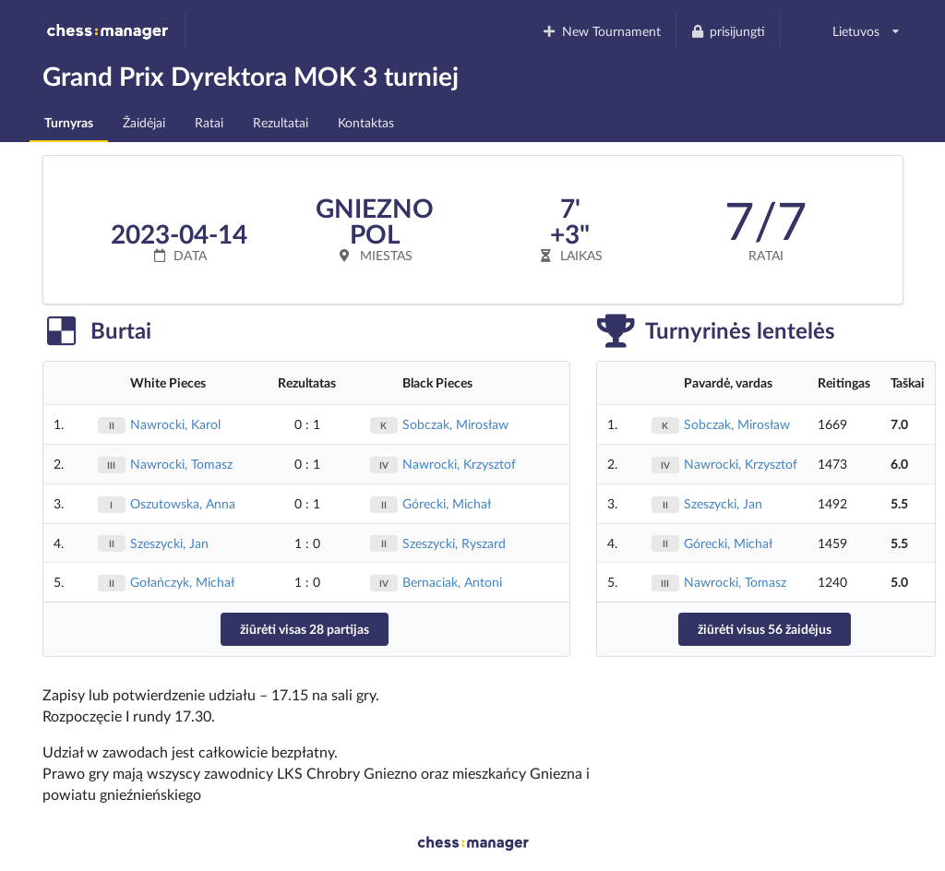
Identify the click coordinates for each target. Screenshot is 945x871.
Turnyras (68, 122)
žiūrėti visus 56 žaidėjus (764, 629)
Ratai (209, 122)
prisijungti (728, 31)
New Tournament (601, 31)
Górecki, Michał (446, 503)
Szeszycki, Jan (169, 543)
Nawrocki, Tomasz (181, 463)
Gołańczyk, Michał (182, 582)
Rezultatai (280, 122)
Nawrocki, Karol (175, 424)
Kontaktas (366, 122)
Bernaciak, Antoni (452, 582)
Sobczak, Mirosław (455, 424)
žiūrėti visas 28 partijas (304, 629)
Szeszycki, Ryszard (454, 543)
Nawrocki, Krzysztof (459, 463)
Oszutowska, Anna (182, 503)
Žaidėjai (144, 122)
